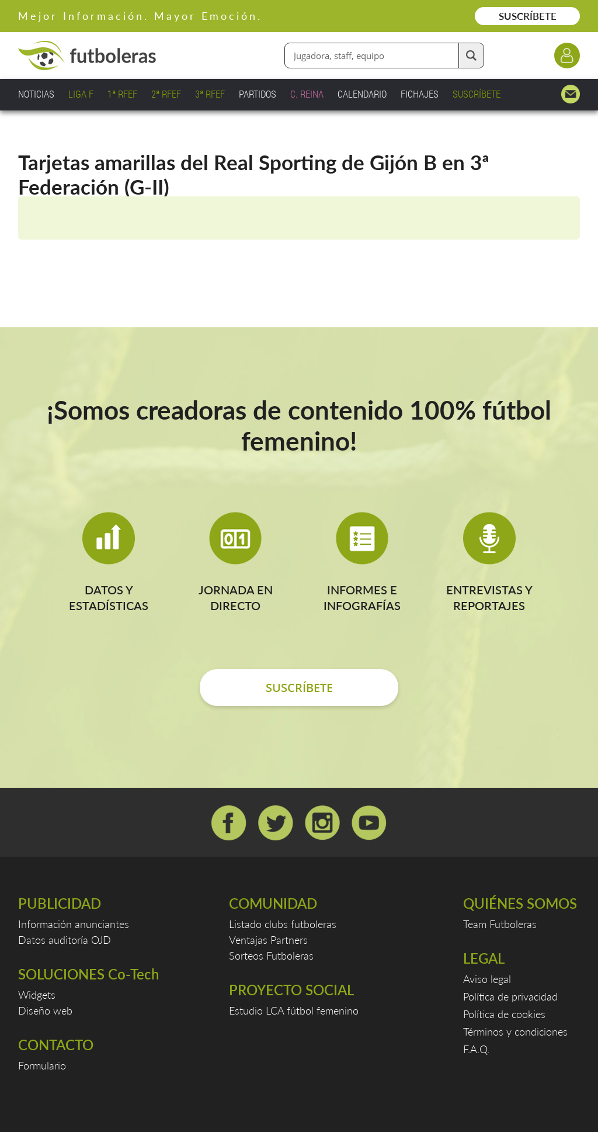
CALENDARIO (362, 94)
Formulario (42, 1065)
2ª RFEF (166, 94)
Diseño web (45, 1010)
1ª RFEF (122, 94)
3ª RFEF (210, 94)
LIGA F (80, 94)
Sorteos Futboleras (271, 955)
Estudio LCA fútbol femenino (294, 1010)
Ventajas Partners (268, 939)
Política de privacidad (510, 996)
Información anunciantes (73, 924)
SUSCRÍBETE (528, 16)
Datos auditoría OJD (64, 939)
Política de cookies (504, 1014)
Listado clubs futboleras (282, 924)
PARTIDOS (257, 94)
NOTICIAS (36, 94)
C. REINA (307, 94)
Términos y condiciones (515, 1031)
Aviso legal (487, 978)
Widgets (36, 994)
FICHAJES (420, 94)
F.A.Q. (476, 1049)
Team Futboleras (500, 924)
